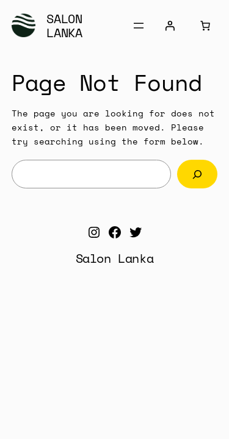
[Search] (197, 174)
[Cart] (205, 25)
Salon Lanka (64, 25)
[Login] (170, 25)
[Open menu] (138, 25)
